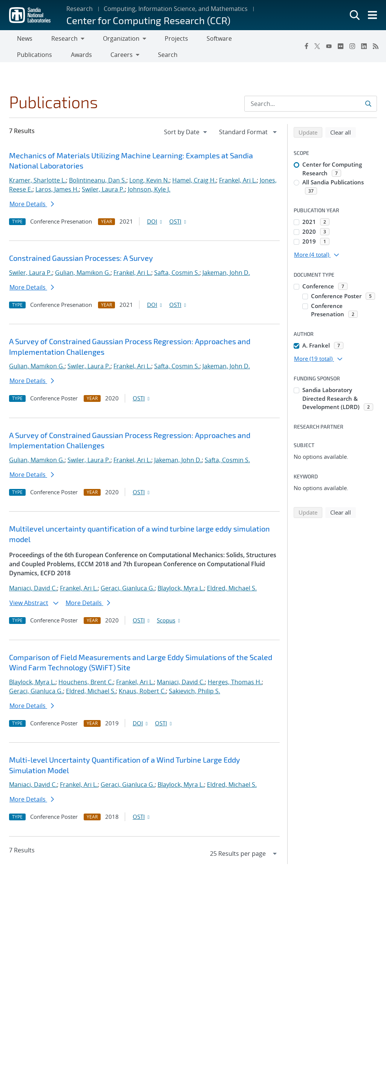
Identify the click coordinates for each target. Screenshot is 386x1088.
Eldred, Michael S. (232, 591)
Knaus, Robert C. (142, 694)
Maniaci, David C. (33, 591)
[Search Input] (310, 107)
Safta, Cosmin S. (176, 275)
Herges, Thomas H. (235, 685)
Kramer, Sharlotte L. (37, 183)
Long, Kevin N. (149, 183)
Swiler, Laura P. (103, 192)
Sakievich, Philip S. (194, 694)
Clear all (343, 135)
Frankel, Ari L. (238, 183)
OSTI (178, 224)
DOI (155, 224)
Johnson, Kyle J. (149, 192)
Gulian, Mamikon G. (82, 275)
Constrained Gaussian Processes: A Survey (81, 260)
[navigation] (186, 135)
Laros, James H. (57, 192)
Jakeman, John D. (226, 275)
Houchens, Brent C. (85, 685)
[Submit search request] (369, 107)
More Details (31, 207)
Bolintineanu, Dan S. (97, 183)
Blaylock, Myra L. (181, 591)
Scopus (169, 623)
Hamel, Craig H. (194, 183)
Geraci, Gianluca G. (128, 591)
